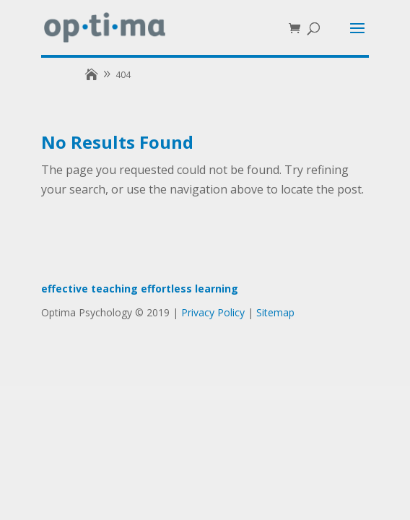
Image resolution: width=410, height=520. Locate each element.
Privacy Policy (213, 312)
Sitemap (275, 312)
